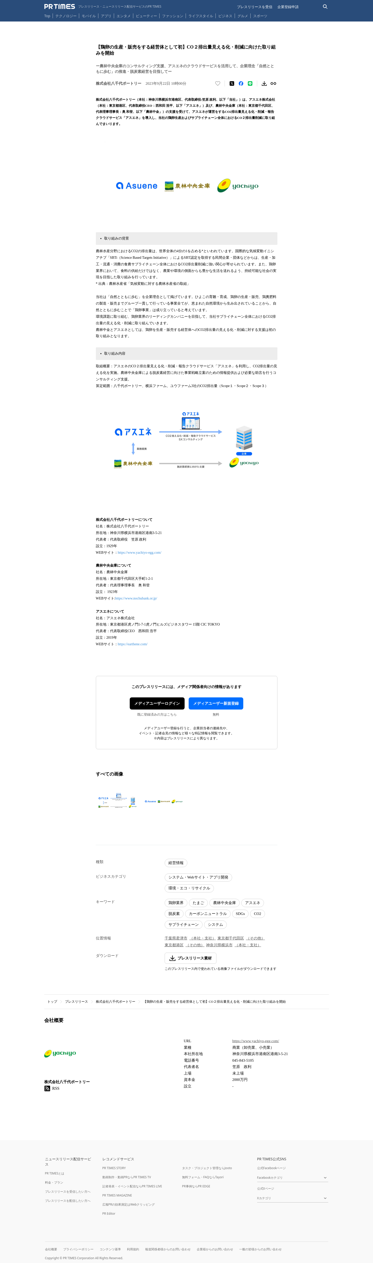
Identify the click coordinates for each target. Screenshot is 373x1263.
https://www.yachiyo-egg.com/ (140, 552)
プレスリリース (76, 1001)
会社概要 (51, 1249)
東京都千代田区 (230, 938)
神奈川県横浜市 (219, 945)
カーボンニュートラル (208, 914)
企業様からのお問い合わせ (215, 1249)
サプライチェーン (183, 925)
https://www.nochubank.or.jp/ (136, 598)
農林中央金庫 (224, 903)
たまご (198, 903)
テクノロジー (66, 15)
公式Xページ (265, 1188)
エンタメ (124, 15)
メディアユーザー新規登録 (216, 703)
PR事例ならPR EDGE (196, 1186)
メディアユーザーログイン (157, 703)
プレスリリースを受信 (254, 6)
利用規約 (133, 1249)
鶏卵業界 (176, 903)
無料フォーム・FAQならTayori (203, 1177)
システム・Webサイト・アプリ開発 (198, 877)
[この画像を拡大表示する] (117, 801)
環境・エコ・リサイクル (189, 888)
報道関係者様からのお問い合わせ (168, 1249)
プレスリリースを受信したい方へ (68, 1191)
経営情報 (176, 863)
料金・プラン (54, 1182)
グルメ (242, 15)
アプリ (106, 15)
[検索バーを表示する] (325, 6)
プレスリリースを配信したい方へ (68, 1200)
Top (47, 15)
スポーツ (260, 15)
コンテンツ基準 (110, 1249)
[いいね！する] (218, 83)
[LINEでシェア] (250, 83)
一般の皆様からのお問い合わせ (260, 1249)
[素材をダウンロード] (264, 83)
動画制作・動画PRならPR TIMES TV (126, 1177)
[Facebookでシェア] (241, 83)
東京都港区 (174, 945)
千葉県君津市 (176, 938)
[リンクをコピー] (273, 83)
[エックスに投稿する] (232, 83)
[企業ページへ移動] (60, 1055)
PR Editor (109, 1213)
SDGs (240, 914)
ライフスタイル (200, 15)
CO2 (257, 914)
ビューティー (146, 15)
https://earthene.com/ (133, 644)
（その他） (255, 938)
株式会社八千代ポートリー (115, 1001)
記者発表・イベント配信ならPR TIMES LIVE (132, 1186)
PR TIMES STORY (114, 1168)
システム (215, 925)
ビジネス (225, 15)
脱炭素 (174, 914)
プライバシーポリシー (78, 1249)
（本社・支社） (202, 938)
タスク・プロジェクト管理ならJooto (207, 1168)
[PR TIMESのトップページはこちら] (102, 7)
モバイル (89, 15)
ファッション (172, 15)
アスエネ (252, 903)
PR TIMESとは (54, 1173)
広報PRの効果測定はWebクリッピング (128, 1204)
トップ (52, 1001)
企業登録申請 (288, 6)
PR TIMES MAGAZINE (117, 1195)
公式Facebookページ (271, 1168)
